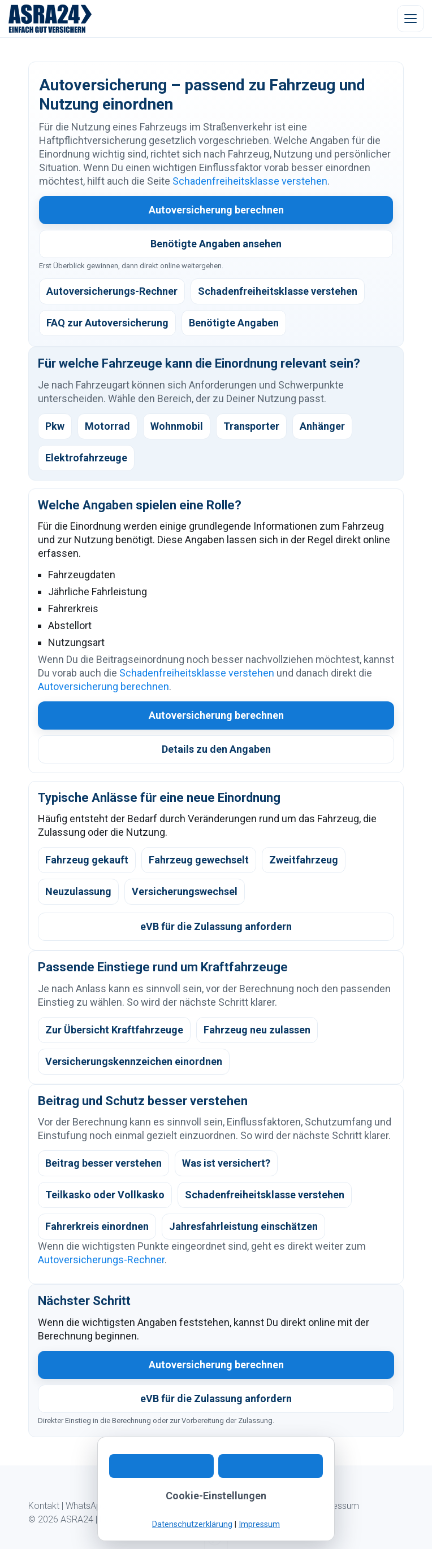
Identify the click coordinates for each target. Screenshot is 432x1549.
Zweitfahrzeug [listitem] (303, 860)
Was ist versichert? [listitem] (226, 1163)
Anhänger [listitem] (322, 426)
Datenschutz (283, 1505)
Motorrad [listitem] (107, 426)
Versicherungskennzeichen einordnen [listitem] (133, 1061)
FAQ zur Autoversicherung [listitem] (107, 323)
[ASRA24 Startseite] (50, 19)
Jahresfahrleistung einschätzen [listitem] (243, 1226)
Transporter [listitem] (251, 426)
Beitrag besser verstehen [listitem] (103, 1163)
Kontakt (43, 1505)
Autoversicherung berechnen (216, 210)
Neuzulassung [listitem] (78, 891)
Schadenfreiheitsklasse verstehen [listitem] (277, 291)
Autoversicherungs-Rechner (101, 1260)
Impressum (336, 1505)
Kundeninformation (215, 1505)
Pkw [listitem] (54, 426)
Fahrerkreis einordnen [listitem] (97, 1226)
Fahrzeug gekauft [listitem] (86, 860)
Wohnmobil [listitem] (176, 426)
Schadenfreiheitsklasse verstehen (249, 181)
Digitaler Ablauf (142, 1505)
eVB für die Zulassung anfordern (216, 926)
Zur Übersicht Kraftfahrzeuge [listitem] (114, 1030)
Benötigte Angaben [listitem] (234, 323)
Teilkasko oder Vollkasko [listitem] (105, 1195)
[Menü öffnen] (410, 18)
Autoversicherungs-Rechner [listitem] (112, 291)
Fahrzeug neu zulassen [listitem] (257, 1030)
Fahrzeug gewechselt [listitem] (199, 860)
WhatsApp (86, 1505)
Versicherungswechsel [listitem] (184, 891)
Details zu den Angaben (216, 749)
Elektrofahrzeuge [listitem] (86, 458)
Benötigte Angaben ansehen (216, 244)
